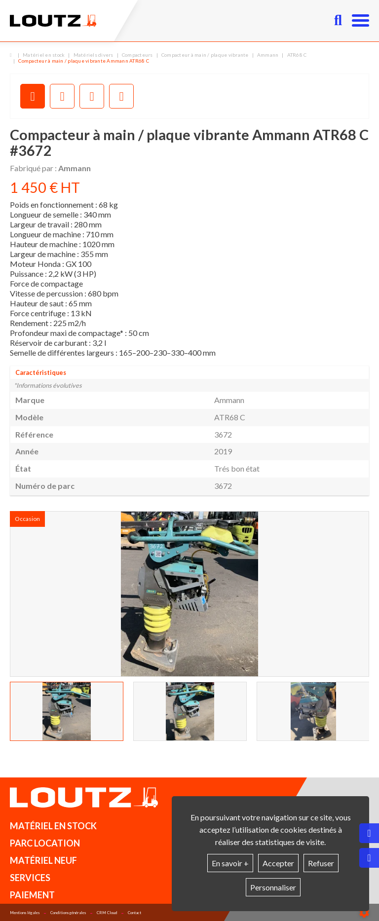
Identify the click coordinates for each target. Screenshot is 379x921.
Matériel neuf (43, 860)
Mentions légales (24, 912)
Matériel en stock (53, 825)
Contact (134, 912)
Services (30, 877)
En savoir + (230, 863)
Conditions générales (68, 912)
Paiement (32, 894)
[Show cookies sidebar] (364, 913)
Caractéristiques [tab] (40, 372)
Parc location (45, 843)
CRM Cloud (107, 912)
